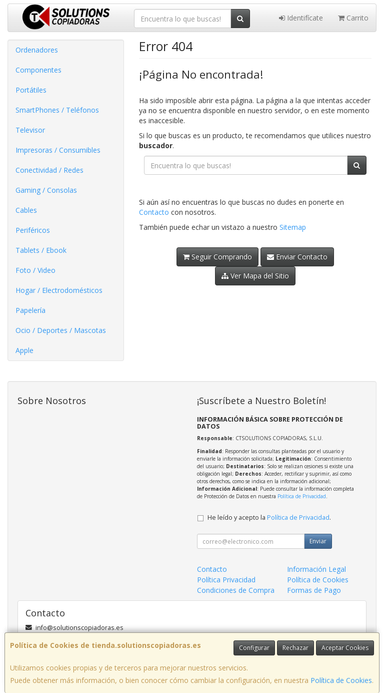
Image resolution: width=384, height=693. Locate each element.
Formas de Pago (314, 590)
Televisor (30, 130)
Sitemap (293, 227)
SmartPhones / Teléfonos (57, 110)
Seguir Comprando (217, 256)
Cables (26, 210)
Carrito (353, 18)
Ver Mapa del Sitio (255, 275)
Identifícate (301, 18)
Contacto (154, 212)
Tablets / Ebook (41, 250)
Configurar (254, 647)
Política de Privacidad (302, 496)
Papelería (31, 310)
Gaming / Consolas (46, 190)
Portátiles (31, 90)
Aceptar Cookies (345, 647)
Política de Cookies (341, 680)
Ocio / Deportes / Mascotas (61, 330)
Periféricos (33, 230)
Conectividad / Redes (50, 170)
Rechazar (295, 647)
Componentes (39, 70)
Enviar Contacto (297, 256)
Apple (25, 350)
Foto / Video (36, 270)
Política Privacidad (226, 579)
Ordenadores (37, 50)
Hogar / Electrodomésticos (59, 290)
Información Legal (316, 569)
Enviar (318, 541)
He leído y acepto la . (269, 517)
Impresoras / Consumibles (58, 150)
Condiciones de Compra (235, 590)
